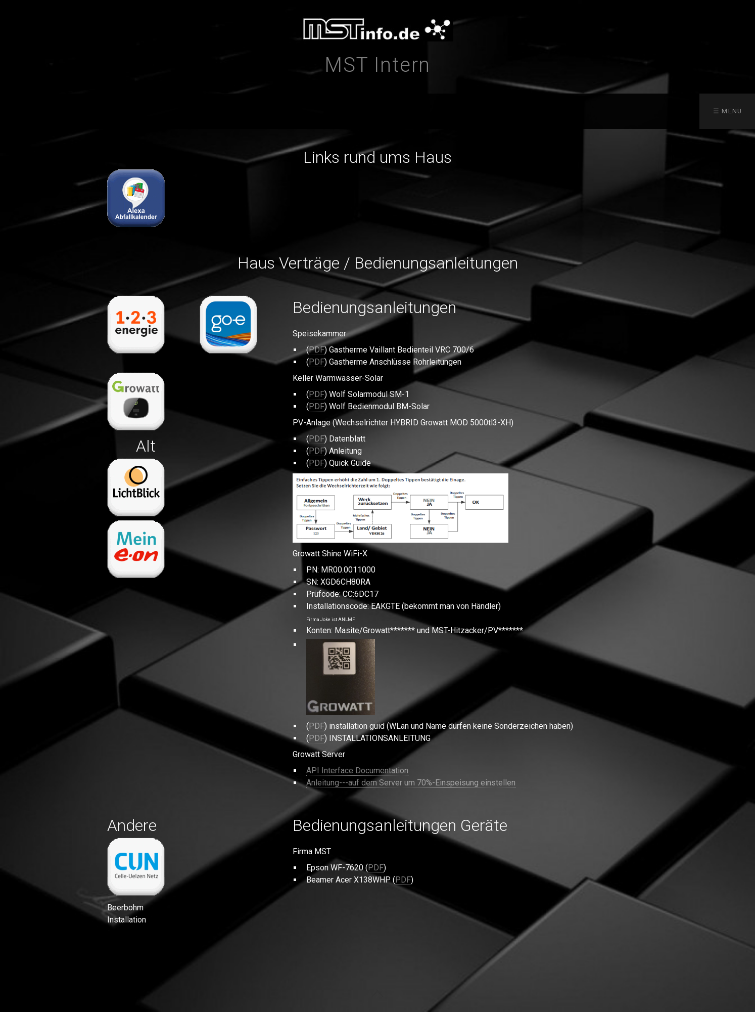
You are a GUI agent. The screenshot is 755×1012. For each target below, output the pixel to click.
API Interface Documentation (357, 770)
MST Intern (377, 65)
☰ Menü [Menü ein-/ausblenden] (727, 111)
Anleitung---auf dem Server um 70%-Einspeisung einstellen (410, 782)
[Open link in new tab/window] (136, 198)
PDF (316, 350)
